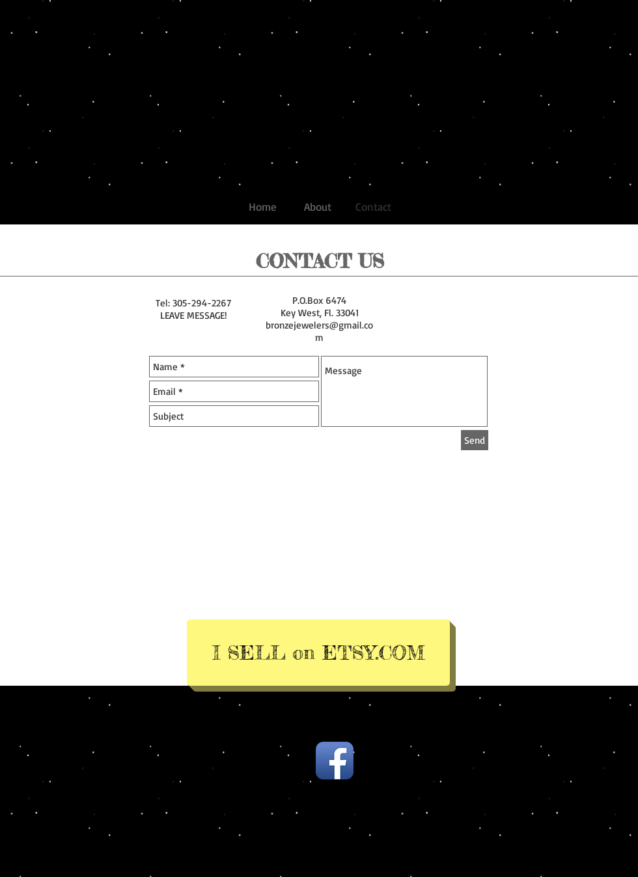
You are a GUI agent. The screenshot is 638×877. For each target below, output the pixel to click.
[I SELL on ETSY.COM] (318, 652)
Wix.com (419, 741)
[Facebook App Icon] (335, 760)
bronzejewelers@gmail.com (319, 331)
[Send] (474, 440)
